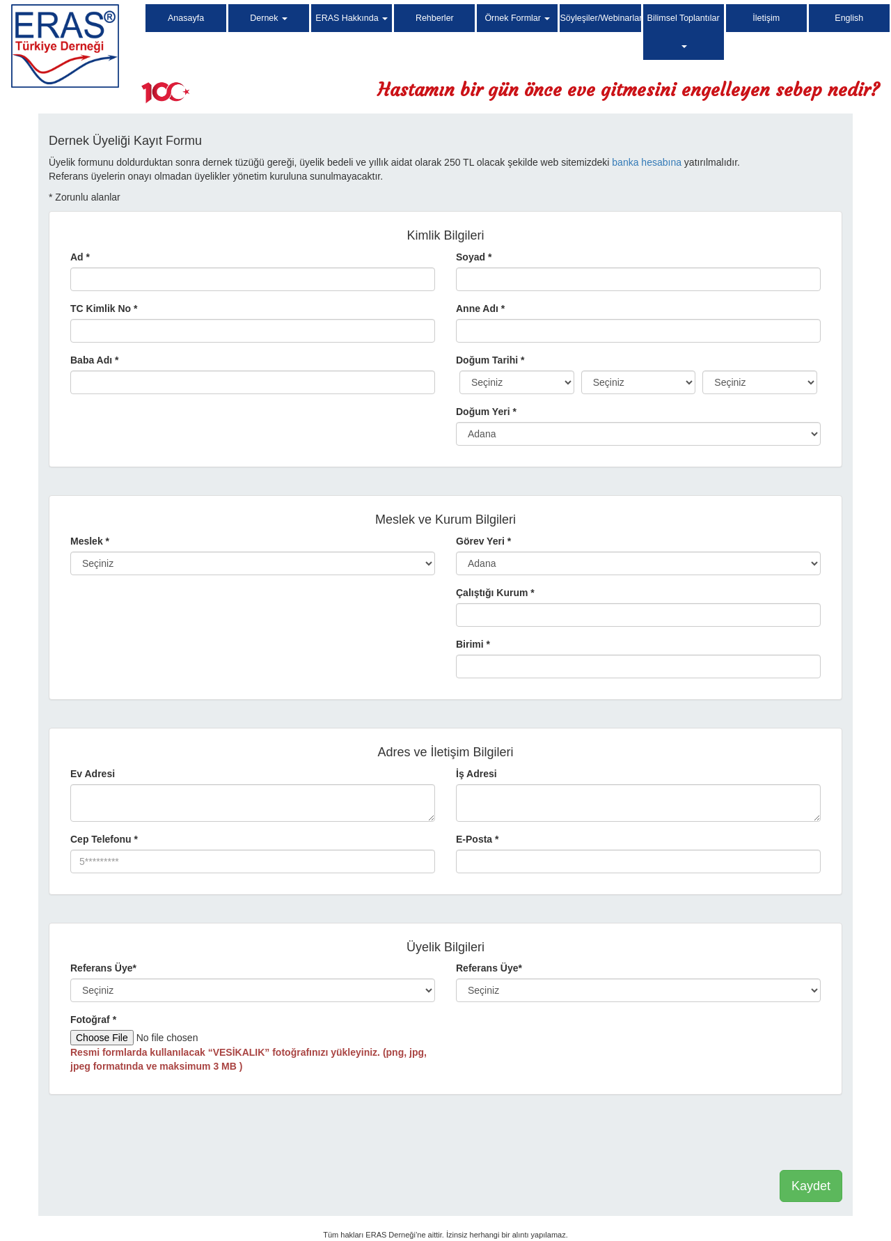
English (849, 18)
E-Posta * (477, 839)
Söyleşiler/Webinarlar (600, 18)
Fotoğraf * (93, 1019)
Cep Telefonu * (104, 839)
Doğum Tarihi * (490, 360)
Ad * (80, 257)
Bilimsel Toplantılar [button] (683, 30)
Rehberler (435, 18)
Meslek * (89, 541)
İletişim (766, 18)
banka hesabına (646, 162)
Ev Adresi (92, 773)
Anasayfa (186, 18)
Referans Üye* (103, 968)
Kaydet (810, 1186)
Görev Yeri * (483, 541)
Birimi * (473, 644)
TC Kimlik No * (103, 308)
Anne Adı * (480, 308)
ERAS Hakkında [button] (351, 18)
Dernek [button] (268, 18)
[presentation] (736, 1136)
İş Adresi (476, 773)
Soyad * (473, 257)
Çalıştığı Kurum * (495, 592)
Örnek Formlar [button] (517, 18)
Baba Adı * (94, 360)
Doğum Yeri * (486, 411)
